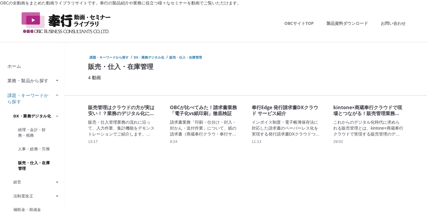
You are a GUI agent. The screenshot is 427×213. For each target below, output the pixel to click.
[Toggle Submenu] (57, 80)
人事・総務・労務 (34, 148)
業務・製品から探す (28, 80)
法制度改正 (23, 196)
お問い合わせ (393, 23)
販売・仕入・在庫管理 (34, 165)
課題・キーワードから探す (28, 98)
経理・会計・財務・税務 (32, 132)
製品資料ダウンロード (347, 23)
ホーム (14, 66)
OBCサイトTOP (299, 23)
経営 (17, 182)
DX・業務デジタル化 (32, 116)
